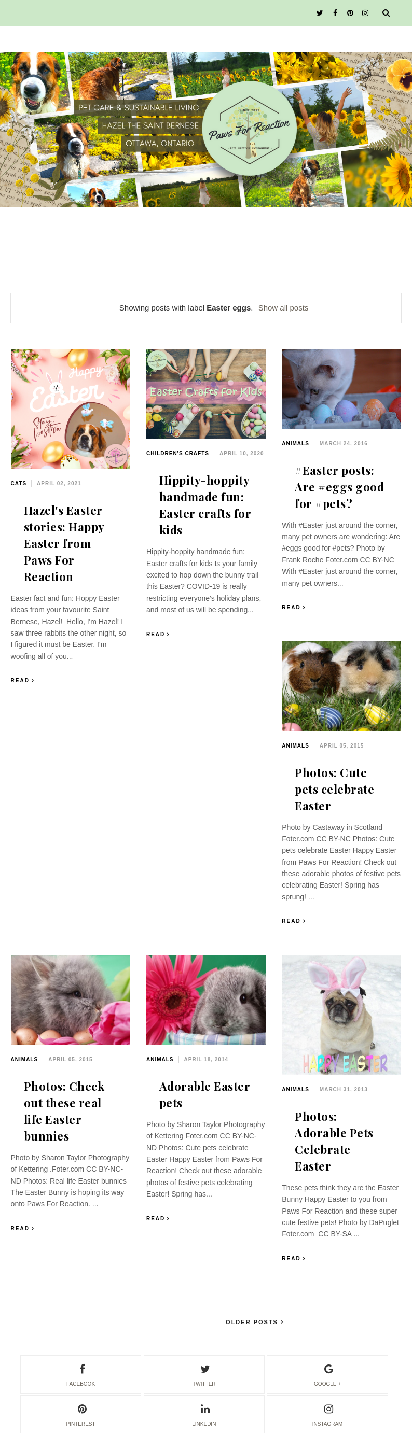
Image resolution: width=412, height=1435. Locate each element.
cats (18, 483)
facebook (80, 1374)
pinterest (80, 1414)
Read (20, 680)
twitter (204, 1374)
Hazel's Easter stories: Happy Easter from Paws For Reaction (64, 543)
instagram (327, 1414)
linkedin (204, 1414)
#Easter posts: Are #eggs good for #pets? (339, 486)
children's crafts (177, 453)
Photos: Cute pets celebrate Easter (334, 789)
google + (327, 1374)
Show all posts (283, 307)
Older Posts (253, 1322)
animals (295, 443)
